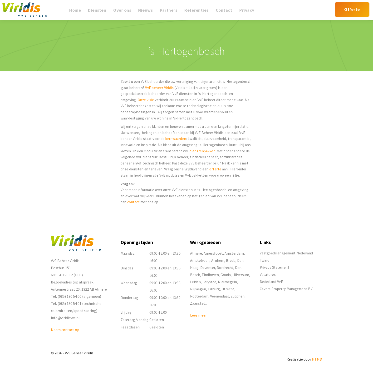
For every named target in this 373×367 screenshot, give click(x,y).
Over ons (122, 10)
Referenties (196, 10)
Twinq (265, 260)
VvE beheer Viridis (159, 87)
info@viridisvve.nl (65, 317)
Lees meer (198, 315)
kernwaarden (175, 138)
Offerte (352, 9)
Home (75, 10)
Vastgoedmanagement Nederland (286, 253)
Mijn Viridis (331, 12)
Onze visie (146, 100)
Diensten (97, 10)
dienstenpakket (202, 151)
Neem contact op (65, 329)
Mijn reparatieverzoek (316, 12)
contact (134, 202)
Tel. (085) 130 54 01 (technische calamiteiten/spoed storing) (76, 307)
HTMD (317, 359)
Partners (168, 10)
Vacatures (268, 274)
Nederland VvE (271, 281)
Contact (224, 10)
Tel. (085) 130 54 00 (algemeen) (76, 296)
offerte (215, 169)
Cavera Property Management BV (286, 289)
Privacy (246, 10)
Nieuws (145, 10)
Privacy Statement (275, 267)
